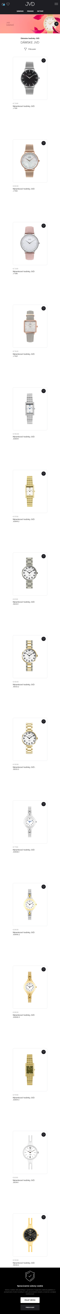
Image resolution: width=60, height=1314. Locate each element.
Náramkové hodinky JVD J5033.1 (20, 553)
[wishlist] (8, 4)
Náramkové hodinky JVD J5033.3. (21, 718)
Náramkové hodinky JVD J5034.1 (20, 1131)
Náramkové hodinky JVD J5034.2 (21, 1214)
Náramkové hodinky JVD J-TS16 (20, 222)
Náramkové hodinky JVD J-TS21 (20, 305)
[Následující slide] (56, 24)
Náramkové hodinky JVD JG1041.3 (21, 1049)
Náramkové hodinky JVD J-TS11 (20, 57)
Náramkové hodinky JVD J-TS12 (20, 140)
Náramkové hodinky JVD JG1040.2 (21, 883)
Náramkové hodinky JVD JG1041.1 (20, 388)
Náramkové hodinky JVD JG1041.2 (21, 470)
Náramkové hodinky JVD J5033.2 (21, 636)
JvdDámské (2, 15)
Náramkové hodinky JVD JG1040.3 (21, 966)
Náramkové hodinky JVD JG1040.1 (21, 801)
